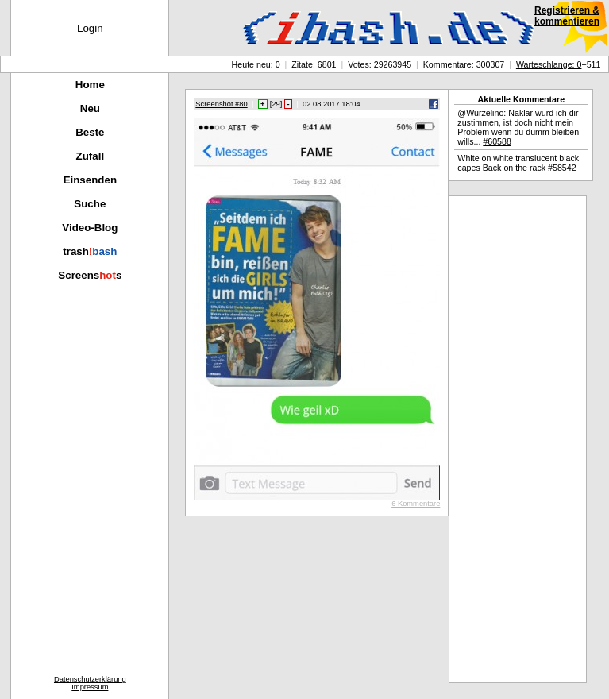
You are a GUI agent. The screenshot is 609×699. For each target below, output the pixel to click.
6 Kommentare (415, 504)
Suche (90, 204)
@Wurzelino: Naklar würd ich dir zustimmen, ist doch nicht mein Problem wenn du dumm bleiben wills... (518, 127)
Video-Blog (90, 228)
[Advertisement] (517, 439)
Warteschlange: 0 (549, 64)
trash (90, 251)
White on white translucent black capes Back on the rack (518, 162)
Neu (90, 108)
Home (90, 85)
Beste (89, 132)
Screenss (89, 275)
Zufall (90, 156)
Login (90, 28)
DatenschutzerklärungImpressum (90, 683)
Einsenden (90, 180)
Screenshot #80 (221, 104)
